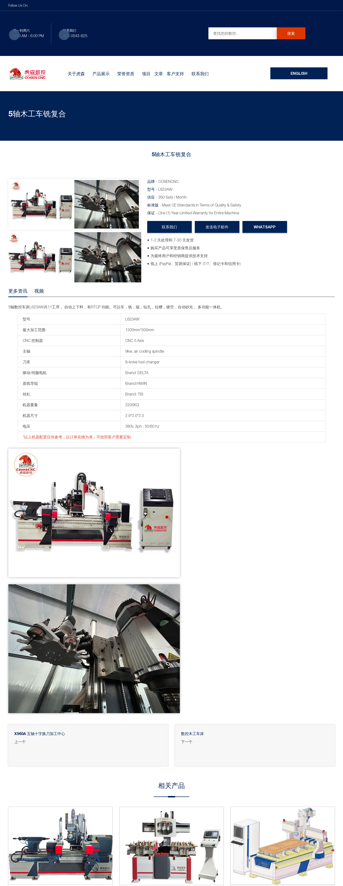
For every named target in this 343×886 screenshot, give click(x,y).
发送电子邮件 (217, 227)
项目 (146, 73)
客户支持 (175, 73)
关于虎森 (76, 73)
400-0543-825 (75, 36)
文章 (158, 73)
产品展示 (101, 73)
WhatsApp (265, 227)
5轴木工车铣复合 (37, 113)
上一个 (20, 742)
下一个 (186, 742)
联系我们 (200, 73)
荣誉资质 (125, 73)
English (299, 73)
